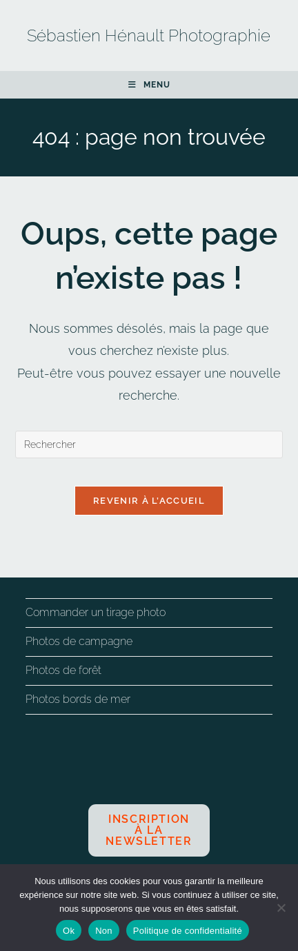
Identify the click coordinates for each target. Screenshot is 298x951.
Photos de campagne (79, 641)
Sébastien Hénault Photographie (148, 35)
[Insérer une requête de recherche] (149, 444)
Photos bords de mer (78, 699)
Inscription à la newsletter (149, 830)
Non (103, 931)
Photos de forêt (63, 670)
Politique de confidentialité (187, 931)
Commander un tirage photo (96, 612)
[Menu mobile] (149, 85)
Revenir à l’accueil (149, 500)
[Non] (281, 907)
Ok (68, 931)
